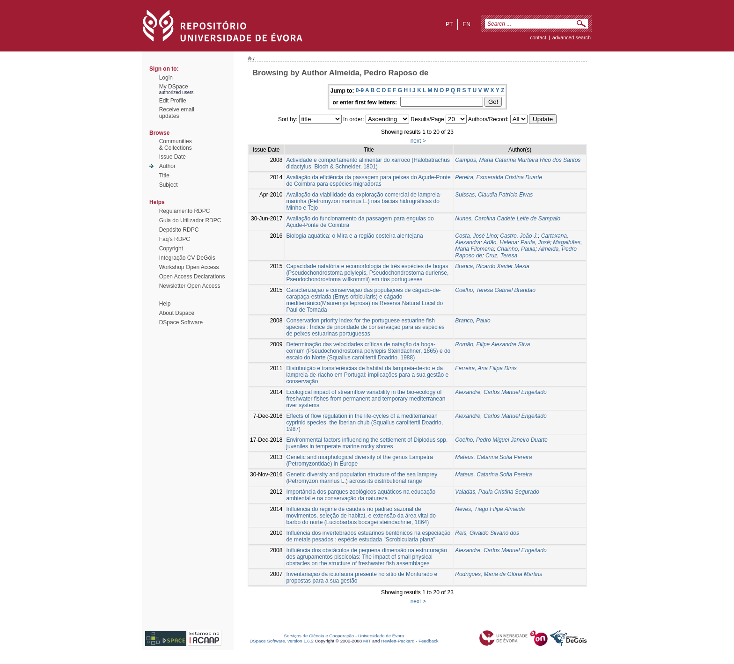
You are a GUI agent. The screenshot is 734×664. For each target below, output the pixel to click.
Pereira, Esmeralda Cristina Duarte (498, 177)
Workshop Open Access (189, 267)
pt (449, 24)
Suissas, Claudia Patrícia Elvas (494, 194)
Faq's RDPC (174, 239)
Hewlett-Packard (397, 640)
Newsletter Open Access (189, 286)
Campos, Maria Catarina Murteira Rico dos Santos (517, 160)
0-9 (360, 90)
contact (538, 37)
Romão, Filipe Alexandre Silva (492, 344)
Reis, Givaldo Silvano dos (487, 533)
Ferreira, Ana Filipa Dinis (486, 368)
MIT (367, 640)
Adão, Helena (501, 242)
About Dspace (176, 313)
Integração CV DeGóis (187, 258)
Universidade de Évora (381, 635)
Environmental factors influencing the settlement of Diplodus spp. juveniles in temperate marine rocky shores (367, 443)
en (466, 24)
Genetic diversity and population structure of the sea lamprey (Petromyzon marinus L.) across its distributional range (361, 477)
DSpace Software (181, 322)
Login (166, 77)
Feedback (428, 640)
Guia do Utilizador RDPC (190, 220)
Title (164, 175)
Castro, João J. (519, 236)
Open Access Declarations (192, 276)
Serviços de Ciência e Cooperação (319, 635)
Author (167, 166)
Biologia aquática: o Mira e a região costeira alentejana (354, 236)
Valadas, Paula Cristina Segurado (497, 492)
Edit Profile (172, 100)
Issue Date (172, 156)
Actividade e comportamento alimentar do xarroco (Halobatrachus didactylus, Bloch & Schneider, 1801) (368, 163)
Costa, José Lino (476, 236)
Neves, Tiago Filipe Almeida (490, 509)
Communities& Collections (175, 144)
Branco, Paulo (472, 320)
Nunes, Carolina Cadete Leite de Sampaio (507, 218)
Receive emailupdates (176, 112)
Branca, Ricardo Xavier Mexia (492, 266)
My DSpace (173, 86)
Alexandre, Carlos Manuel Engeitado (500, 392)
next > (418, 141)
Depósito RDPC (179, 229)
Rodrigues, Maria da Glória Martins (498, 574)
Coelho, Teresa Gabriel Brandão (495, 290)
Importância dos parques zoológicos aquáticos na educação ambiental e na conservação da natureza (360, 495)
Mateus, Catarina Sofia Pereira (493, 457)
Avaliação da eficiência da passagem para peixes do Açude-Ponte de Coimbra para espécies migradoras (368, 180)
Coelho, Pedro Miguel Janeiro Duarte (501, 440)
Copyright (171, 248)
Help (165, 303)
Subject (168, 185)
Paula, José (535, 242)
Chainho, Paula (516, 249)
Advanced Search (571, 37)
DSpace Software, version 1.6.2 (282, 640)
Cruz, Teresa (501, 255)
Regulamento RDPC (184, 211)
